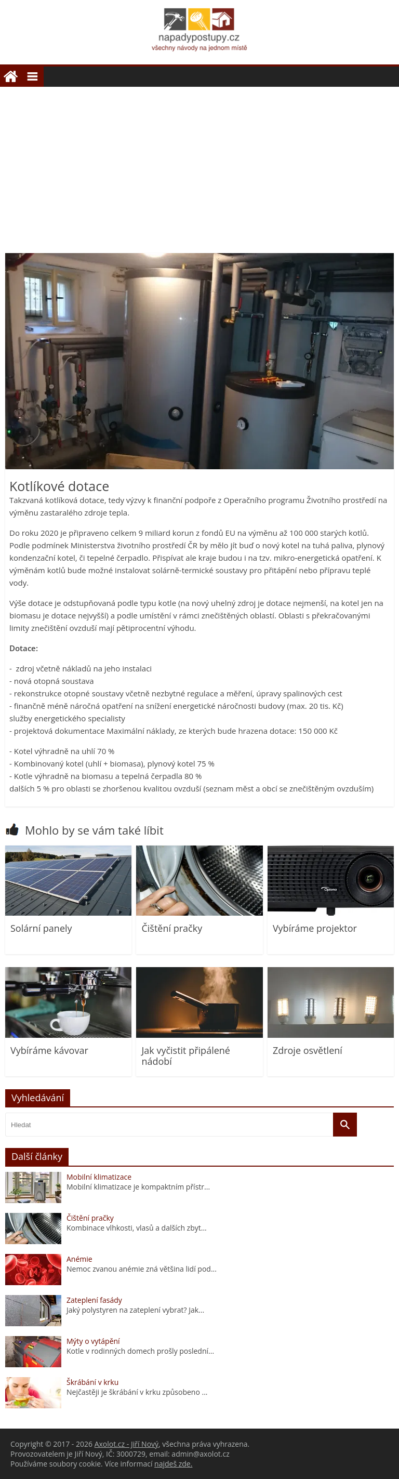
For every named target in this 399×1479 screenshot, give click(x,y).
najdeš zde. (173, 1464)
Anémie (79, 1259)
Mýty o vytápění (93, 1341)
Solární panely (41, 928)
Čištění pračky (171, 928)
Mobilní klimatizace (98, 1177)
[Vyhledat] (345, 1125)
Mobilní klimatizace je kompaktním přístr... (138, 1187)
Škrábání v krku (92, 1382)
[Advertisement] (199, 164)
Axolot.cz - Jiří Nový (126, 1444)
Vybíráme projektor (315, 928)
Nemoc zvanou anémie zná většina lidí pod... (141, 1269)
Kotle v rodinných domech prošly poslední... (140, 1351)
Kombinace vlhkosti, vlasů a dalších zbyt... (136, 1228)
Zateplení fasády (94, 1300)
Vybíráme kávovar (49, 1050)
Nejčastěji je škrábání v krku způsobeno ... (137, 1392)
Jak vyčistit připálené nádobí (185, 1056)
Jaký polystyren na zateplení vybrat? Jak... (135, 1310)
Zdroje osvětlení (307, 1050)
